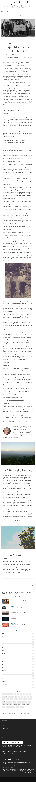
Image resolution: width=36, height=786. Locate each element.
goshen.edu (16, 769)
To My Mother (18, 559)
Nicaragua (29, 466)
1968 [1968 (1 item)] (3, 698)
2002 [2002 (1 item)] (9, 700)
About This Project (5, 727)
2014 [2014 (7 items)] (30, 700)
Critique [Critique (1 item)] (20, 703)
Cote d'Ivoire (4, 649)
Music (3, 666)
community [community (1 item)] (15, 703)
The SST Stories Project (18, 4)
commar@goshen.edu (16, 753)
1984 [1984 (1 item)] (26, 698)
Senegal (3, 683)
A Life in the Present (18, 473)
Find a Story (4, 729)
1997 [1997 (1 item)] (6, 700)
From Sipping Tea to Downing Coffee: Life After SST (20, 605)
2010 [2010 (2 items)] (18, 700)
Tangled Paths (13, 622)
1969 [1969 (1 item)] (6, 698)
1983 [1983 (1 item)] (23, 698)
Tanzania (3, 691)
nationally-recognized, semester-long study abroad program (19, 774)
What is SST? (4, 738)
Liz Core (15, 466)
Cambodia (4, 640)
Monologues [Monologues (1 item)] (15, 708)
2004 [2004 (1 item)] (12, 700)
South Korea (4, 688)
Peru (3, 671)
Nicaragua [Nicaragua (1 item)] (23, 708)
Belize (3, 637)
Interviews (4, 660)
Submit (3, 735)
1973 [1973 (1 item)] (15, 698)
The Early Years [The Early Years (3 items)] (9, 711)
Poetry (3, 677)
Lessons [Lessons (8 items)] (4, 708)
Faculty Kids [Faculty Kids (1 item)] (30, 703)
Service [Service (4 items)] (4, 711)
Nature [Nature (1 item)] (19, 708)
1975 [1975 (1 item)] (20, 698)
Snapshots (4, 685)
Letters (25, 466)
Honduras (4, 657)
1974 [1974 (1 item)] (18, 698)
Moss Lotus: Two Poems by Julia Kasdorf (18, 628)
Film (3, 654)
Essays (22, 466)
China (3, 643)
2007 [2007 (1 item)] (15, 700)
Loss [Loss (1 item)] (7, 708)
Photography (4, 674)
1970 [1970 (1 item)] (9, 698)
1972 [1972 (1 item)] (12, 698)
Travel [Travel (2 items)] (14, 711)
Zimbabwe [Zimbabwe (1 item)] (21, 711)
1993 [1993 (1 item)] (3, 700)
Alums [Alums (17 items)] (4, 703)
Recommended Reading (6, 732)
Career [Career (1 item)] (7, 703)
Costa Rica (4, 646)
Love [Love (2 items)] (10, 708)
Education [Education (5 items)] (24, 703)
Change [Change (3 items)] (11, 703)
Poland (3, 680)
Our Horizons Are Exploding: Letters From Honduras (18, 47)
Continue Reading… (18, 524)
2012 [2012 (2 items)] (24, 700)
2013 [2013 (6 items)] (27, 700)
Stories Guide (23, 596)
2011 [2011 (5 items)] (21, 700)
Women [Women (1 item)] (17, 711)
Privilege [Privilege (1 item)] (28, 708)
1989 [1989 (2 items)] (29, 698)
